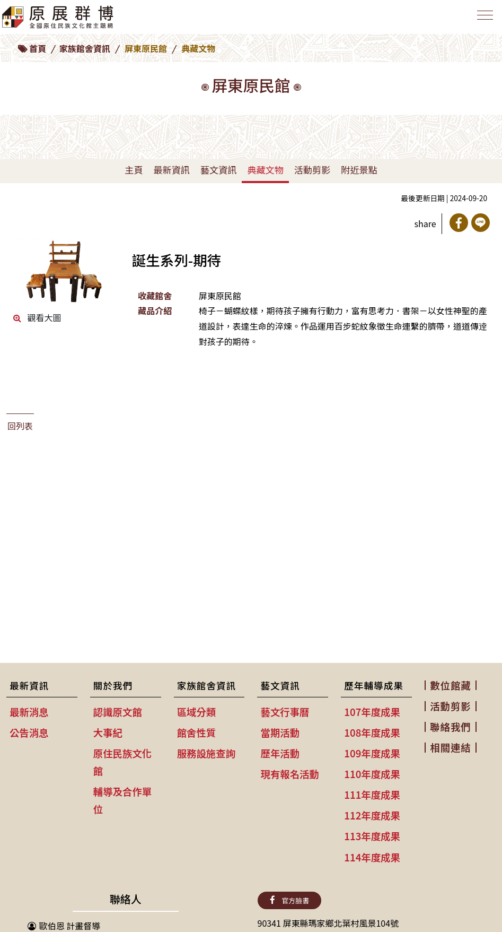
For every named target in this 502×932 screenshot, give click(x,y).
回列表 (20, 425)
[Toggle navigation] (483, 19)
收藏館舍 (155, 295)
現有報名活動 (289, 774)
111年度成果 (372, 794)
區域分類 (196, 712)
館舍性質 (196, 732)
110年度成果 (372, 774)
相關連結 (450, 747)
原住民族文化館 (122, 762)
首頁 (37, 48)
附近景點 (359, 169)
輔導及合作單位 (122, 800)
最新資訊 (171, 169)
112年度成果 (372, 815)
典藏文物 (265, 169)
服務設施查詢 (206, 753)
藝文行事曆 (284, 712)
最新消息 (29, 712)
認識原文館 (117, 712)
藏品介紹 (155, 310)
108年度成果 (372, 732)
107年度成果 (372, 712)
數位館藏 (450, 685)
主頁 (134, 169)
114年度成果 (372, 857)
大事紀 (107, 732)
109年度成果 (372, 753)
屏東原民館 (146, 48)
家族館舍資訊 (84, 48)
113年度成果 (372, 836)
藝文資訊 (218, 169)
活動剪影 (312, 169)
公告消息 (29, 732)
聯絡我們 (450, 726)
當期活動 (280, 732)
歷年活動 (280, 753)
